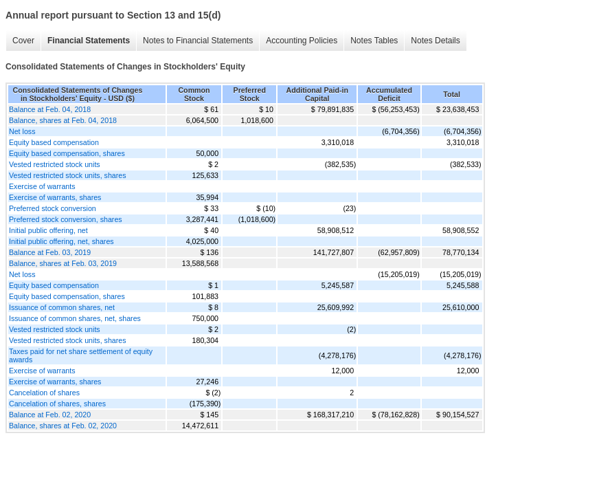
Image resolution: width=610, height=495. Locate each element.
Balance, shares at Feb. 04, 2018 (63, 120)
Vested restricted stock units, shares (67, 175)
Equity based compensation (54, 142)
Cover (23, 40)
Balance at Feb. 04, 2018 (50, 109)
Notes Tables (374, 40)
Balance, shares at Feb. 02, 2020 (63, 425)
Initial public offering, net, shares (61, 241)
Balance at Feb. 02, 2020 (50, 414)
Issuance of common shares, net (62, 307)
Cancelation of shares (44, 392)
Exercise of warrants (42, 186)
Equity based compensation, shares (67, 153)
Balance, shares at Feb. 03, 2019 (63, 263)
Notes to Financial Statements (198, 40)
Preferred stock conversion (52, 208)
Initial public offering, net (48, 230)
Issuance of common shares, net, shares (75, 318)
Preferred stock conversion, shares (65, 219)
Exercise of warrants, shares (55, 197)
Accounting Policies (301, 40)
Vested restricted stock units (54, 164)
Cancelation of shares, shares (57, 403)
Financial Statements (88, 40)
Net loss (22, 131)
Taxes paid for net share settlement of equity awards (80, 355)
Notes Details (435, 40)
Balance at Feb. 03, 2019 (50, 252)
